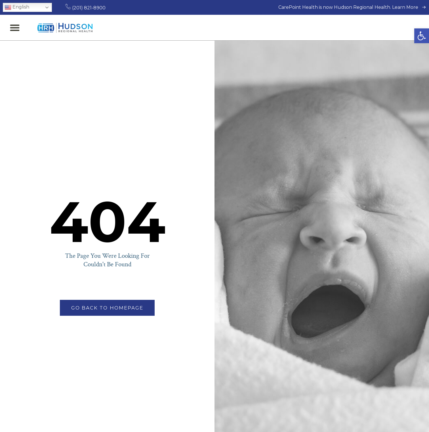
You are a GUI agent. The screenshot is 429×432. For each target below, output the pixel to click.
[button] (421, 35)
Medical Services (209, 27)
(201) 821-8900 (85, 8)
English (17, 7)
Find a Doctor (163, 27)
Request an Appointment (392, 27)
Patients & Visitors (263, 27)
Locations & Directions (325, 27)
